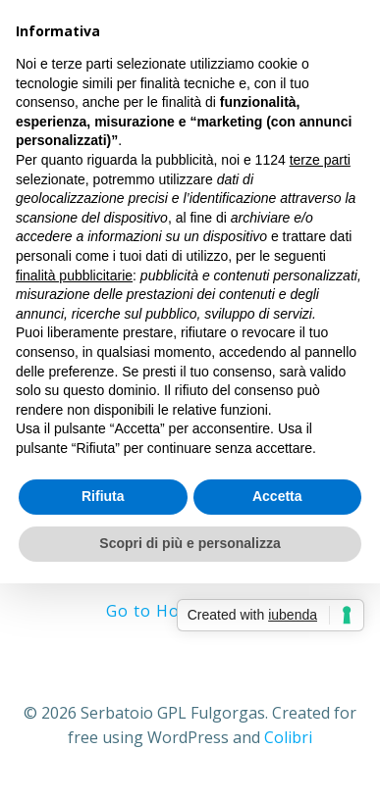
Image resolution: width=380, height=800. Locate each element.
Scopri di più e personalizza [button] (189, 543)
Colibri (288, 737)
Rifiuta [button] (103, 496)
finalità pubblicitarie (74, 275)
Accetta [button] (277, 496)
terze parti (320, 160)
